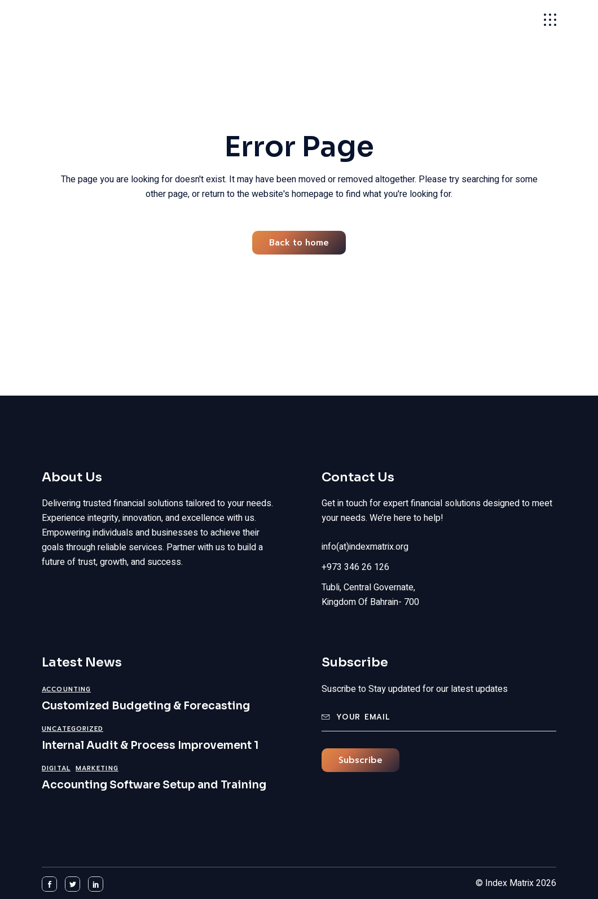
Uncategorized (72, 729)
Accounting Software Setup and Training (154, 785)
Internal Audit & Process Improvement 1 (150, 745)
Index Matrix (93, 20)
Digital (56, 768)
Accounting (66, 689)
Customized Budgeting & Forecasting (146, 706)
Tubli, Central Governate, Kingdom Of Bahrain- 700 (370, 595)
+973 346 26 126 (355, 567)
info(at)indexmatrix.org (365, 547)
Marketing (97, 768)
